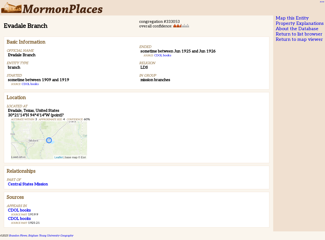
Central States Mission (28, 184)
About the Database (297, 28)
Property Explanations (300, 23)
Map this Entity (292, 18)
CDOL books (30, 84)
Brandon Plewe (18, 235)
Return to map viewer (299, 39)
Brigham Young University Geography (50, 235)
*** (321, 3)
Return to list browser (299, 34)
